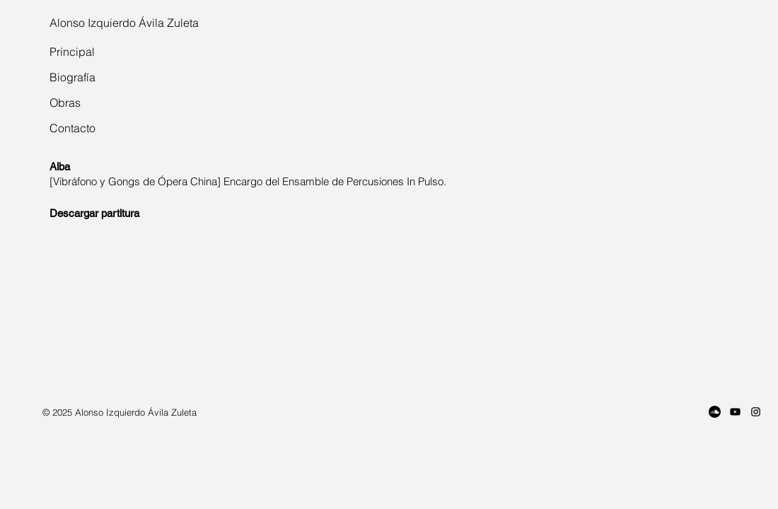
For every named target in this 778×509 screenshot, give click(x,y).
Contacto (72, 128)
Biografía (72, 77)
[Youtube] (735, 412)
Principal (72, 52)
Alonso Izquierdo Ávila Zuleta (124, 23)
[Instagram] (756, 412)
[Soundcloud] (715, 412)
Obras (65, 102)
